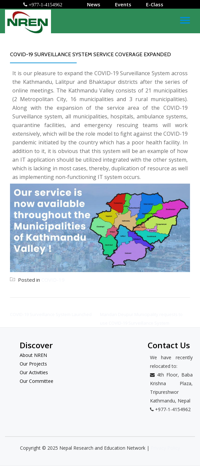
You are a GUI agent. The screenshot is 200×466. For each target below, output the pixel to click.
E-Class (154, 4)
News (93, 4)
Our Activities (34, 372)
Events (123, 4)
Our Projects (33, 364)
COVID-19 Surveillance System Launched (51, 314)
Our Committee (36, 381)
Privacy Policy (165, 448)
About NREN (33, 355)
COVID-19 (53, 279)
